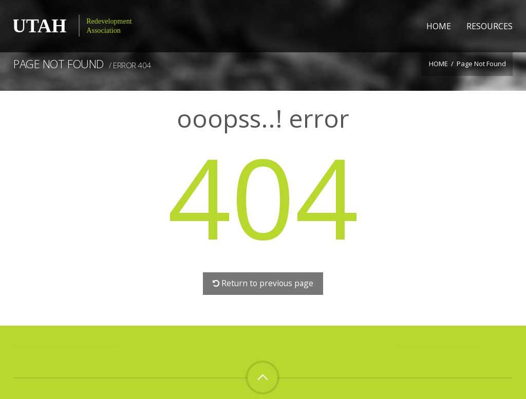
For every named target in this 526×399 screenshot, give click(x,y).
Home (438, 26)
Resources (489, 26)
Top (262, 377)
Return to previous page (263, 283)
